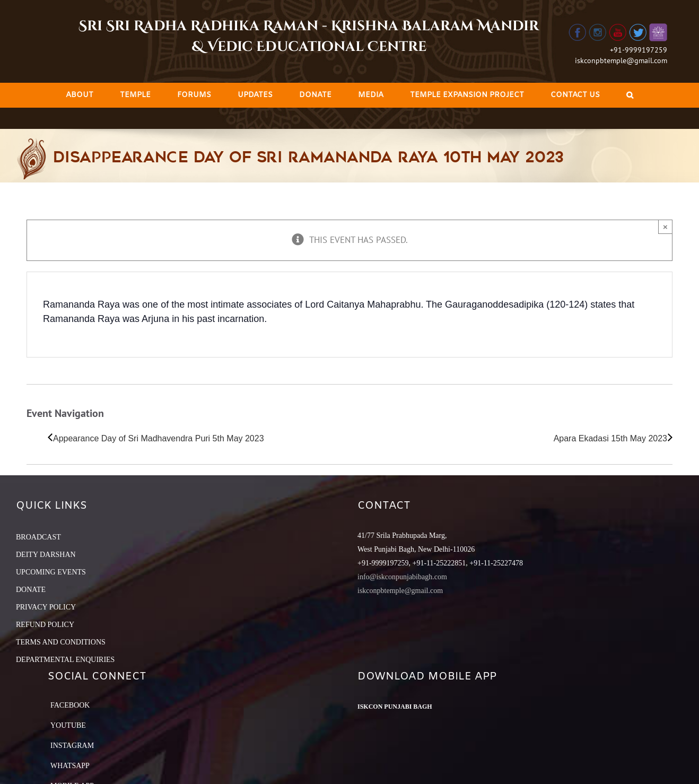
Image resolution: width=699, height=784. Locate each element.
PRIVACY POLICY (46, 607)
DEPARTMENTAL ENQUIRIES (65, 660)
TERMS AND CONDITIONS (61, 642)
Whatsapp (70, 766)
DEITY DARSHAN (46, 555)
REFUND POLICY (45, 625)
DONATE (31, 590)
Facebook (70, 705)
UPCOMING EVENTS (51, 572)
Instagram (72, 746)
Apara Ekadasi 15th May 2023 (610, 438)
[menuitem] (80, 95)
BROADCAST (38, 537)
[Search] (629, 95)
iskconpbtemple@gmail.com (621, 60)
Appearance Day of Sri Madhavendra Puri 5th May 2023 (158, 438)
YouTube (68, 725)
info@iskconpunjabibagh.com (402, 577)
